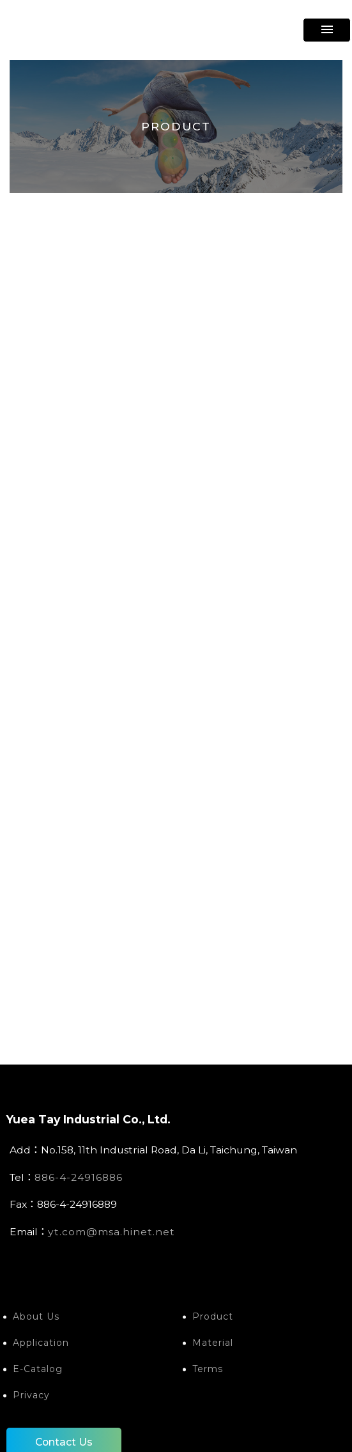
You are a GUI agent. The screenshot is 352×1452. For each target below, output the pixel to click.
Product (212, 1316)
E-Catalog (38, 1369)
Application (41, 1342)
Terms (207, 1369)
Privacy (31, 1395)
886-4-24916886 (78, 1177)
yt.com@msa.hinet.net (111, 1232)
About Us (36, 1316)
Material (212, 1342)
